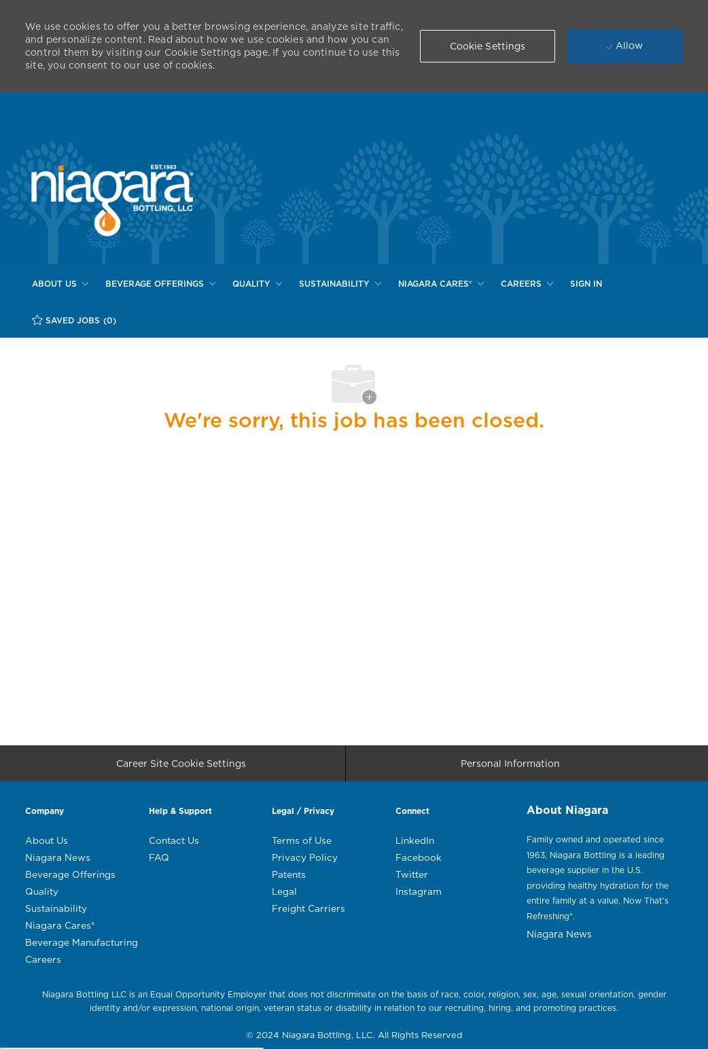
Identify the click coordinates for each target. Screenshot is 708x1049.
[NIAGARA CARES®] (441, 284)
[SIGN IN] (586, 284)
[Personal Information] (510, 768)
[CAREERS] (527, 284)
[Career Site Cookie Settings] (181, 768)
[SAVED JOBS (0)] (74, 320)
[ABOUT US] (60, 284)
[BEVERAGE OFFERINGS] (160, 284)
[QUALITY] (257, 284)
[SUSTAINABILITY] (340, 284)
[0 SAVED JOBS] (74, 320)
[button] (488, 46)
